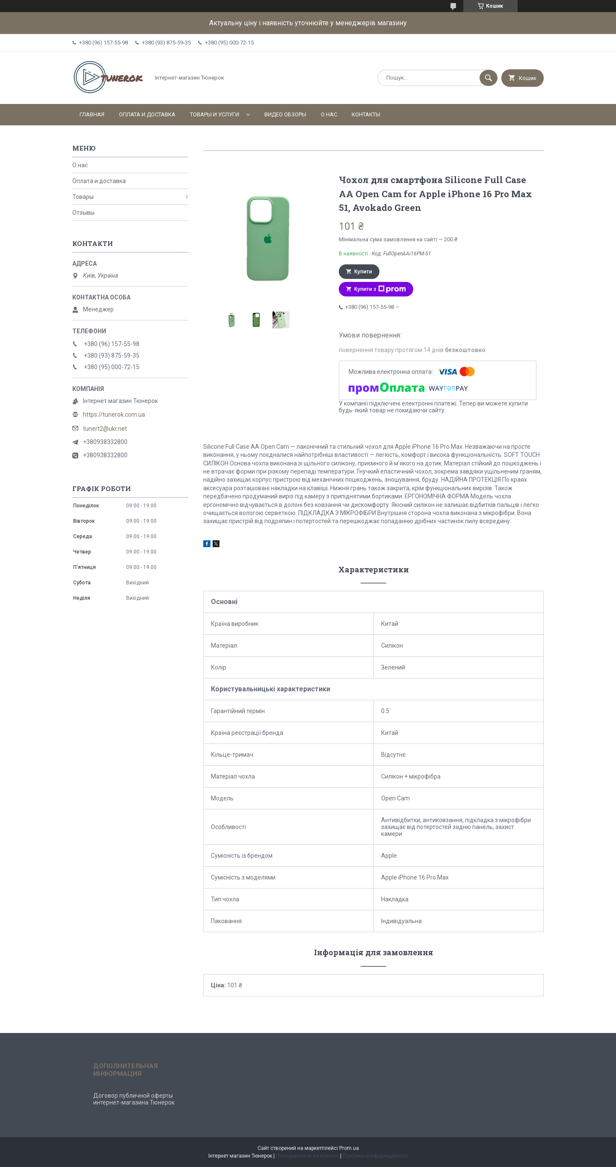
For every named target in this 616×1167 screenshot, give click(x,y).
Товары (83, 196)
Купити (363, 272)
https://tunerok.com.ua (114, 414)
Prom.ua (349, 1148)
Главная (92, 114)
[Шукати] (489, 78)
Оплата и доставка (147, 114)
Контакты (366, 114)
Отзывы (83, 212)
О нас (329, 114)
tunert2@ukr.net (105, 428)
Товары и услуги (214, 114)
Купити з (380, 289)
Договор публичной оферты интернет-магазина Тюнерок (134, 1099)
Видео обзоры (285, 114)
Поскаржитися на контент (307, 1156)
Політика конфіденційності (375, 1156)
